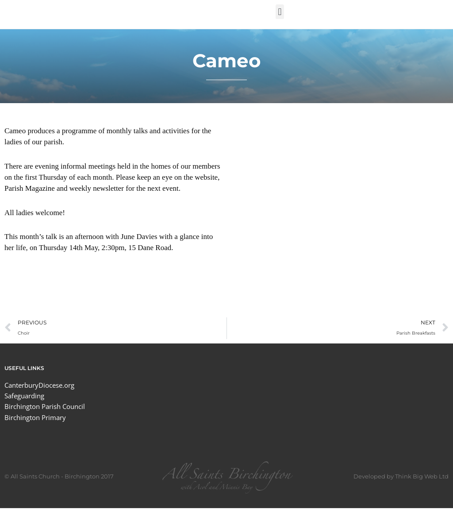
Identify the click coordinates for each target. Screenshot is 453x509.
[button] (280, 11)
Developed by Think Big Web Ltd (401, 477)
